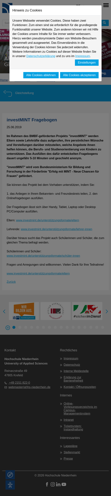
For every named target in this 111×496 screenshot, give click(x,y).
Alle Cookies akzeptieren (79, 75)
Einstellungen (87, 62)
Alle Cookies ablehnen (41, 75)
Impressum (82, 56)
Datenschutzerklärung (40, 56)
